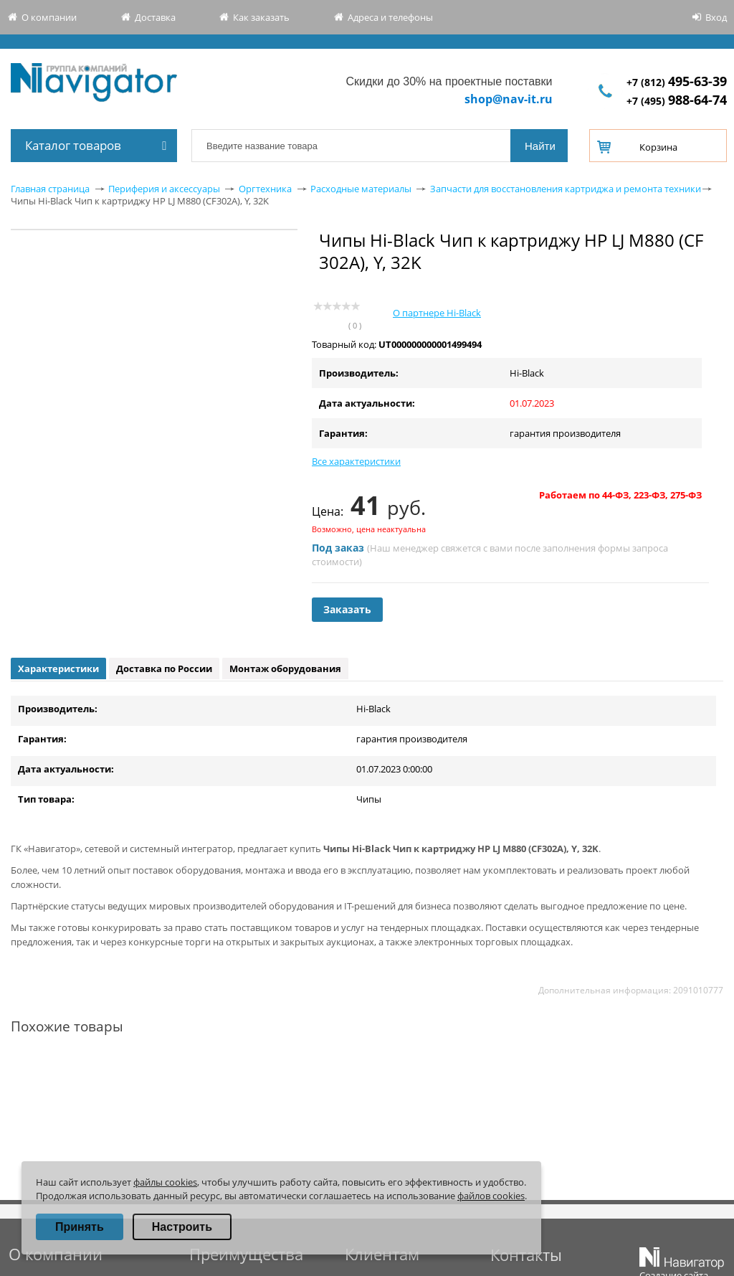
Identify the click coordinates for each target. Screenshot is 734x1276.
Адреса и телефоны (390, 17)
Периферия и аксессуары (164, 188)
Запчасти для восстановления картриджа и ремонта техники (565, 188)
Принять (79, 1227)
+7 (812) (676, 82)
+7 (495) (676, 101)
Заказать (347, 609)
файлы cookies (165, 1182)
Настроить (182, 1227)
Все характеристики (356, 461)
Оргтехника (265, 188)
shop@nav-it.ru (508, 99)
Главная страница (50, 188)
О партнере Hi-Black (437, 312)
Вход (716, 17)
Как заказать (261, 17)
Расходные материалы (360, 188)
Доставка (155, 17)
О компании (49, 17)
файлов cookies (491, 1195)
